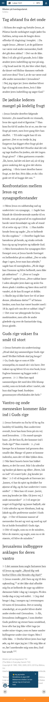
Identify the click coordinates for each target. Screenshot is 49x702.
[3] (16, 583)
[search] (22, 3)
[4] (15, 651)
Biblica (6, 12)
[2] (30, 299)
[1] (36, 121)
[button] (3, 3)
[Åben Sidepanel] (24, 699)
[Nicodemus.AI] (5, 686)
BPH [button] (39, 3)
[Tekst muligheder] (46, 3)
